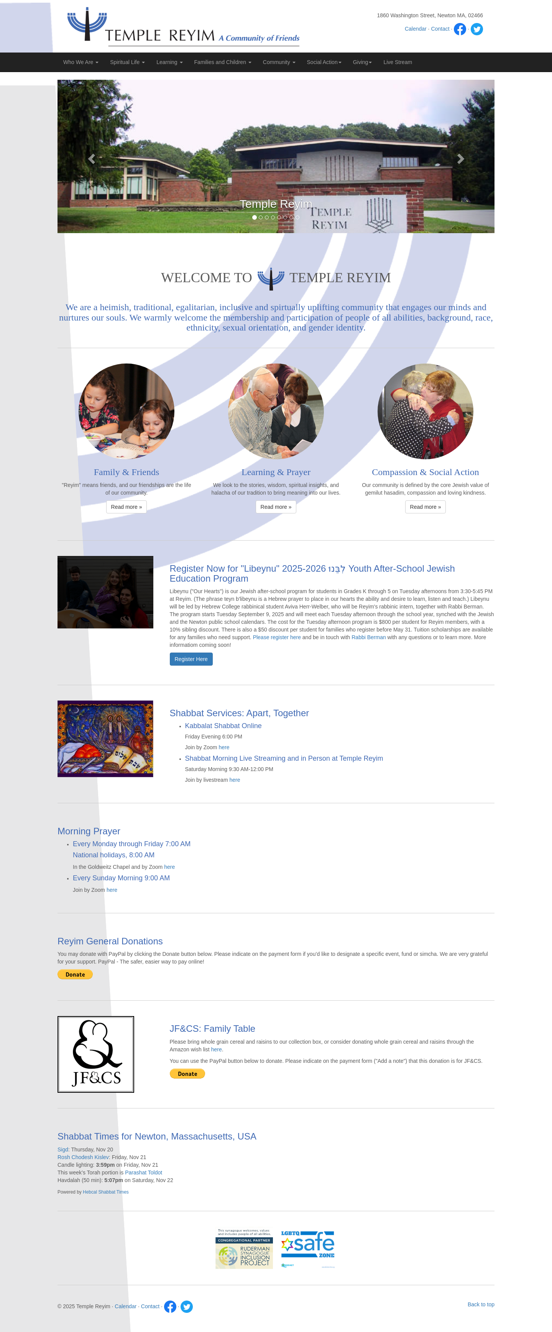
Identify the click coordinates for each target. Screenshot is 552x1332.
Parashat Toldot (143, 1172)
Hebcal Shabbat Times (106, 1192)
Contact (440, 29)
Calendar (416, 29)
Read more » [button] (126, 507)
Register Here (191, 659)
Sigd (63, 1149)
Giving (362, 62)
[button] (90, 156)
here (224, 747)
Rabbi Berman (369, 637)
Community (279, 62)
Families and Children (222, 62)
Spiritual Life (127, 62)
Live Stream (397, 62)
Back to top (481, 1304)
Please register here (277, 637)
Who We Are (81, 62)
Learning (169, 62)
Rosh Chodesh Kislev (83, 1157)
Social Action (324, 62)
